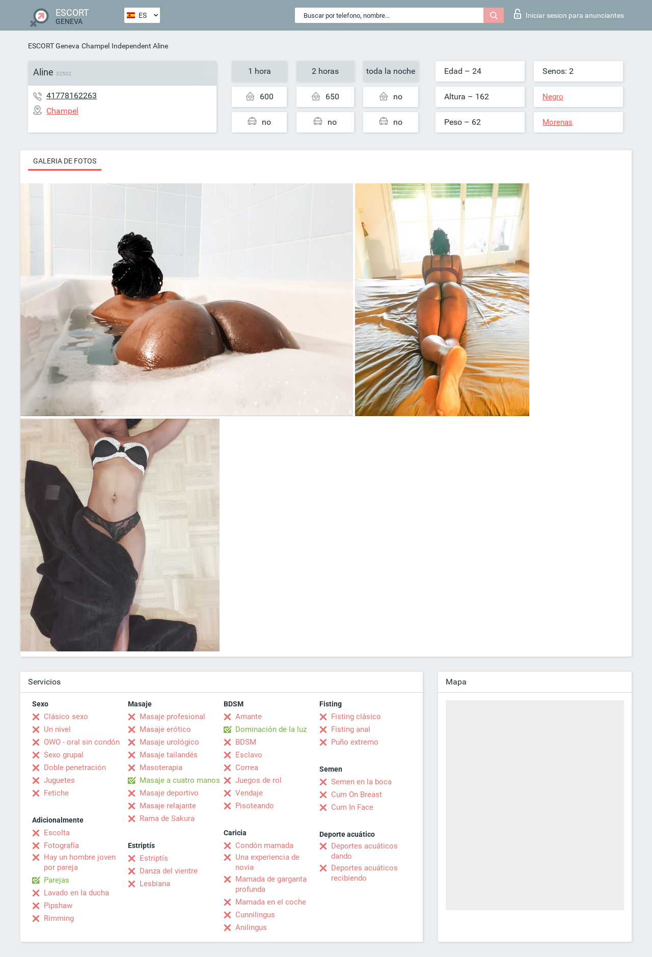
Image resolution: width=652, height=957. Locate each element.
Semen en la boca (361, 781)
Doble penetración (75, 767)
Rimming (59, 918)
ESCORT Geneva (53, 46)
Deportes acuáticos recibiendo (364, 873)
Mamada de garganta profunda (271, 884)
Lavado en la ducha (76, 892)
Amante (248, 716)
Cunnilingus (255, 914)
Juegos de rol (258, 780)
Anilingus (251, 927)
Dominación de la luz (271, 729)
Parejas (56, 880)
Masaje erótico (165, 729)
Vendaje (249, 793)
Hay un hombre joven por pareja (80, 862)
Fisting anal (350, 729)
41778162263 (71, 95)
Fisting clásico (356, 716)
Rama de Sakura (167, 818)
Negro (552, 96)
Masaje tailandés (169, 754)
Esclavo (248, 754)
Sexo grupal (64, 754)
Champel (96, 46)
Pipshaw (58, 905)
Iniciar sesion (569, 13)
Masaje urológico (169, 742)
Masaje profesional (172, 716)
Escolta (57, 832)
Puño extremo (354, 742)
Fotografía (61, 845)
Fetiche (56, 793)
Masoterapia (161, 767)
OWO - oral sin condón (82, 742)
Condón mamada (264, 845)
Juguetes (59, 780)
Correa (246, 767)
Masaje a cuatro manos (180, 780)
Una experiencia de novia (267, 862)
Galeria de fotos (64, 161)
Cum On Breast (356, 794)
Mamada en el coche (270, 902)
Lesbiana (155, 883)
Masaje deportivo (169, 793)
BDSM (245, 742)
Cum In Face (352, 807)
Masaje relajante (168, 805)
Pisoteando (254, 805)
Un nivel (57, 729)
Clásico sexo (66, 716)
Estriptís (154, 858)
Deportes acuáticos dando (364, 851)
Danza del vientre (169, 871)
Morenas (557, 122)
